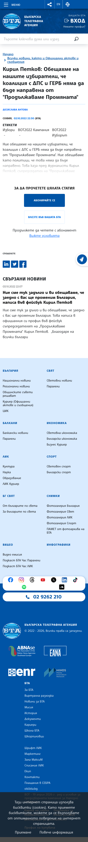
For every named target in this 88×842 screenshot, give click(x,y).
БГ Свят (9, 496)
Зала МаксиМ (33, 759)
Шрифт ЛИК (33, 748)
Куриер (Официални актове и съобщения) (18, 403)
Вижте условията (44, 235)
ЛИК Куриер (11, 484)
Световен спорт (59, 466)
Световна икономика (62, 433)
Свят (50, 371)
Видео (8, 545)
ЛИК (6, 456)
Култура (9, 466)
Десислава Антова (15, 109)
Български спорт (59, 472)
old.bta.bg (31, 789)
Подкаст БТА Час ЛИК (18, 566)
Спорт (52, 456)
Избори (9, 129)
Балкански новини (15, 433)
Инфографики (58, 545)
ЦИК (6, 411)
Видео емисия (12, 554)
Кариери (30, 725)
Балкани (10, 423)
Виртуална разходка (39, 696)
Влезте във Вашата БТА (44, 217)
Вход (77, 20)
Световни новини (59, 380)
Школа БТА (31, 730)
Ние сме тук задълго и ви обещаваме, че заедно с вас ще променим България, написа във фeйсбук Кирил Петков (43, 297)
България (10, 371)
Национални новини (17, 380)
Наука (7, 472)
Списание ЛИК (34, 765)
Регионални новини (16, 386)
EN (58, 4)
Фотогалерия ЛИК (60, 517)
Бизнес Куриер (57, 444)
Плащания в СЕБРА (37, 783)
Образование (12, 478)
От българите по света (20, 506)
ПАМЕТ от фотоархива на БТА (65, 530)
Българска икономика (62, 439)
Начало (8, 54)
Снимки (53, 496)
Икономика (57, 423)
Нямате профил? (74, 26)
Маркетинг (32, 754)
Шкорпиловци (34, 736)
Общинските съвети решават (18, 394)
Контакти (32, 777)
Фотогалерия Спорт (61, 523)
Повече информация (56, 832)
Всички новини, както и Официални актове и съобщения (42, 60)
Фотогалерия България (63, 506)
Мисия (28, 707)
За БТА (28, 690)
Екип (27, 771)
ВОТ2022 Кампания (33, 129)
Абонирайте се (44, 200)
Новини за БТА (34, 701)
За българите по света (19, 511)
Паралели (53, 386)
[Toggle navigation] (11, 4)
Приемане (23, 832)
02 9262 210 (47, 597)
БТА (27, 683)
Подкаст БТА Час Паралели (21, 560)
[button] (49, 4)
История (30, 713)
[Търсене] (76, 39)
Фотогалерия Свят (60, 511)
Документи (32, 719)
